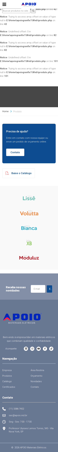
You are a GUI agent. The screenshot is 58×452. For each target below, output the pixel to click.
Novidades (36, 381)
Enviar (50, 288)
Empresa (7, 370)
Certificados (8, 387)
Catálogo (7, 381)
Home (5, 111)
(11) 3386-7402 (16, 408)
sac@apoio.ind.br (18, 415)
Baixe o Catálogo (19, 173)
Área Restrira (37, 370)
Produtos (7, 375)
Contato (15, 152)
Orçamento (36, 375)
